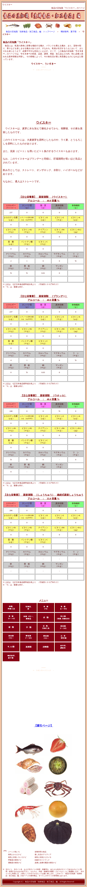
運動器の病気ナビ (14, 863)
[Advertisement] (43, 94)
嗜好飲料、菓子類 (68, 31)
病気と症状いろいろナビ (17, 857)
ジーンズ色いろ (14, 852)
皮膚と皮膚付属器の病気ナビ (45, 863)
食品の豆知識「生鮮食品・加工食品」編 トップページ (30, 31)
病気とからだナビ (14, 854)
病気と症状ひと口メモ (43, 857)
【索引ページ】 (43, 725)
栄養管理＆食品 (40, 852)
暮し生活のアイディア (43, 854)
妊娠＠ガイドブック (42, 860)
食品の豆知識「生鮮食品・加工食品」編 (41, 882)
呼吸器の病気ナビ (14, 860)
